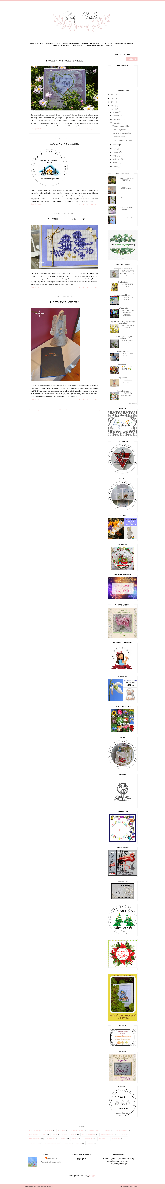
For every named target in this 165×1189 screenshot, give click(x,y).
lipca (115, 148)
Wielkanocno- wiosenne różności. (128, 313)
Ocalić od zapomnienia (125, 43)
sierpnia (116, 145)
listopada (116, 116)
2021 (113, 95)
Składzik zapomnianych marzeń (123, 337)
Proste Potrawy (123, 391)
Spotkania (63, 1138)
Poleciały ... (126, 198)
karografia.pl (135, 1186)
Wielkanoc (102, 1138)
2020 (113, 98)
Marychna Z (52, 1159)
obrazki (73, 1134)
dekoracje (107, 1130)
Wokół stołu (77, 45)
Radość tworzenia (61, 45)
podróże (122, 1134)
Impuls (109, 45)
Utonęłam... (126, 188)
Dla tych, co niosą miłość (64, 219)
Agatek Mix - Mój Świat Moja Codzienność (123, 322)
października (118, 119)
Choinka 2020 (62, 1130)
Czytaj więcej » (37, 128)
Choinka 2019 (49, 1130)
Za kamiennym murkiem (94, 45)
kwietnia (116, 159)
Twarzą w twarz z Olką (64, 60)
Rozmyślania (107, 43)
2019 (113, 102)
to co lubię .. (123, 365)
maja (115, 156)
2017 (113, 109)
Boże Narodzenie (34, 1130)
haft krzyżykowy (121, 1130)
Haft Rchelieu (33, 1134)
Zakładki (79, 1143)
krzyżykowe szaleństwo (123, 269)
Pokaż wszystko (133, 403)
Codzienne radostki (71, 43)
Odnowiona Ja (123, 351)
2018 (113, 105)
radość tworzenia (35, 1138)
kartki (54, 1134)
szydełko (75, 1138)
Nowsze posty (34, 410)
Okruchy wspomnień (90, 43)
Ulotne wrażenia (53, 43)
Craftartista (123, 282)
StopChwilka (42, 1186)
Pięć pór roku (123, 308)
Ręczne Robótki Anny (122, 295)
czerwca (116, 152)
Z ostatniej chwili (64, 302)
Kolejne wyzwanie (64, 143)
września (116, 123)
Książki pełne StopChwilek (123, 140)
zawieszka (90, 1143)
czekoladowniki (94, 1130)
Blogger (92, 1175)
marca (115, 163)
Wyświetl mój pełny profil (50, 1162)
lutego (115, 166)
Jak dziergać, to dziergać (126, 179)
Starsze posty (95, 410)
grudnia (116, 112)
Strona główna (36, 43)
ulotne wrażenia (88, 1138)
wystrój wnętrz (34, 1143)
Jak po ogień (126, 218)
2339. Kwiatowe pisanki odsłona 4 (127, 273)
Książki (64, 1134)
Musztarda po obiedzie (126, 209)
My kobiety (122, 378)
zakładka (68, 1143)
